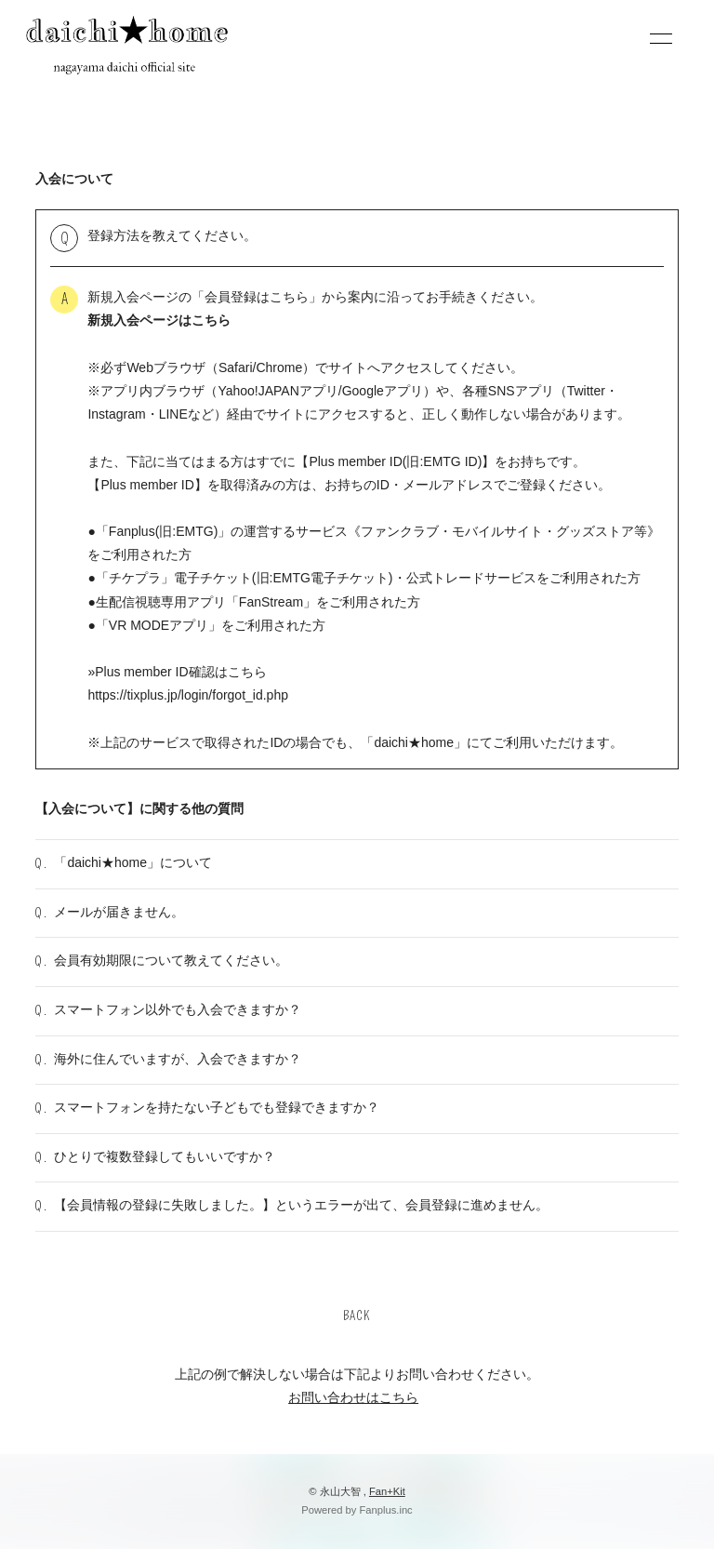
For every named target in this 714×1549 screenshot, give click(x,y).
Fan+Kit (387, 1491)
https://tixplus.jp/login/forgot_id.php (187, 695)
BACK (357, 1316)
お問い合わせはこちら (353, 1397)
